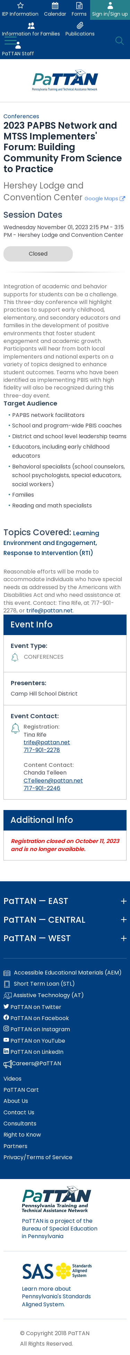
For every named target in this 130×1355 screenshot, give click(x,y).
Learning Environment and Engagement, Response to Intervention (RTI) (51, 543)
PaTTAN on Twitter (32, 1007)
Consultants (19, 1124)
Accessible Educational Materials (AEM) (62, 973)
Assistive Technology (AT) (43, 996)
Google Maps (105, 198)
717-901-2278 (42, 750)
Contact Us (18, 1112)
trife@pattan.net (49, 611)
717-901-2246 (42, 788)
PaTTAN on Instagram (36, 1029)
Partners (15, 1146)
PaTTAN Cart (21, 1090)
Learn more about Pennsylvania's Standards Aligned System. (56, 1296)
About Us (15, 1101)
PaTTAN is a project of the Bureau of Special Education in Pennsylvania (59, 1229)
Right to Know (22, 1135)
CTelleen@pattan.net (53, 781)
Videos (12, 1079)
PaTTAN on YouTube (34, 1041)
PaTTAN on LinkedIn (33, 1052)
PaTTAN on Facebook (36, 1018)
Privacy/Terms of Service (37, 1157)
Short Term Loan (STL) (39, 984)
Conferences (21, 116)
